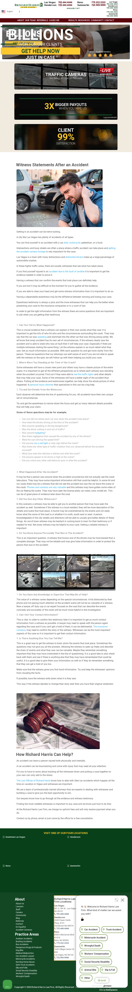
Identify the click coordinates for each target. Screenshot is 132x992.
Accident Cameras (24, 930)
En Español (21, 927)
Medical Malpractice (25, 953)
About (20, 20)
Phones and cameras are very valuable (46, 487)
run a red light (41, 443)
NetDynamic (112, 990)
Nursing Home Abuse (25, 962)
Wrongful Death (23, 976)
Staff (18, 909)
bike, (66, 242)
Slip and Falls (21, 968)
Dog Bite (19, 950)
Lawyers (19, 906)
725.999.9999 (98, 5)
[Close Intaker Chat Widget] (122, 900)
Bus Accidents (22, 944)
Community (21, 915)
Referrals (20, 921)
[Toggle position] (116, 900)
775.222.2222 (98, 2)
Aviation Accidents (24, 938)
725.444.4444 (65, 5)
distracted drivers (74, 257)
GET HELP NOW (40, 51)
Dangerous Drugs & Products (29, 947)
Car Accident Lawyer (25, 956)
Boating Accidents (24, 941)
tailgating (40, 432)
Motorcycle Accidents (25, 959)
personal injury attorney (42, 384)
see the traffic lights (84, 374)
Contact (19, 924)
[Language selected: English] (11, 11)
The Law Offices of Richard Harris (33, 780)
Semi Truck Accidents (25, 965)
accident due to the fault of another (67, 271)
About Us (20, 903)
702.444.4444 (65, 2)
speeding (42, 337)
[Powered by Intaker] (107, 986)
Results (72, 20)
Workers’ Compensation (26, 973)
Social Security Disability (26, 970)
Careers (19, 912)
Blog (18, 918)
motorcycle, (75, 242)
